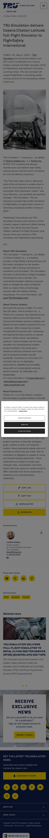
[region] (24, 419)
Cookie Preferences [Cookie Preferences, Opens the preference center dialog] (24, 418)
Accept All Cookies (24, 431)
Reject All (24, 424)
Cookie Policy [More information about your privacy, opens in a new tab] (23, 411)
